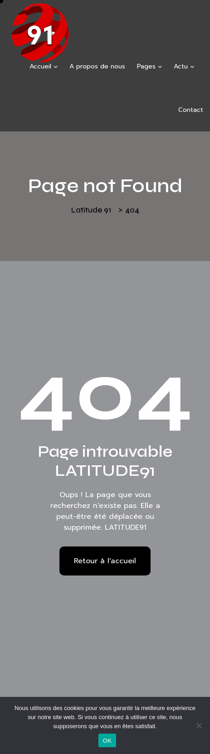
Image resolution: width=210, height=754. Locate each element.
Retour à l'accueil (105, 561)
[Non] (198, 725)
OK (107, 740)
